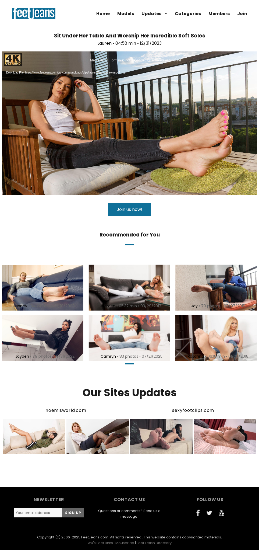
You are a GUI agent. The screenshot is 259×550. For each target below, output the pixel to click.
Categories (188, 14)
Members (219, 14)
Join (242, 14)
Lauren (104, 43)
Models (125, 14)
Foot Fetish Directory (154, 542)
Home (103, 14)
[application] (129, 123)
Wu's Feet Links (100, 542)
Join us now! (129, 209)
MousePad (124, 542)
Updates (151, 14)
